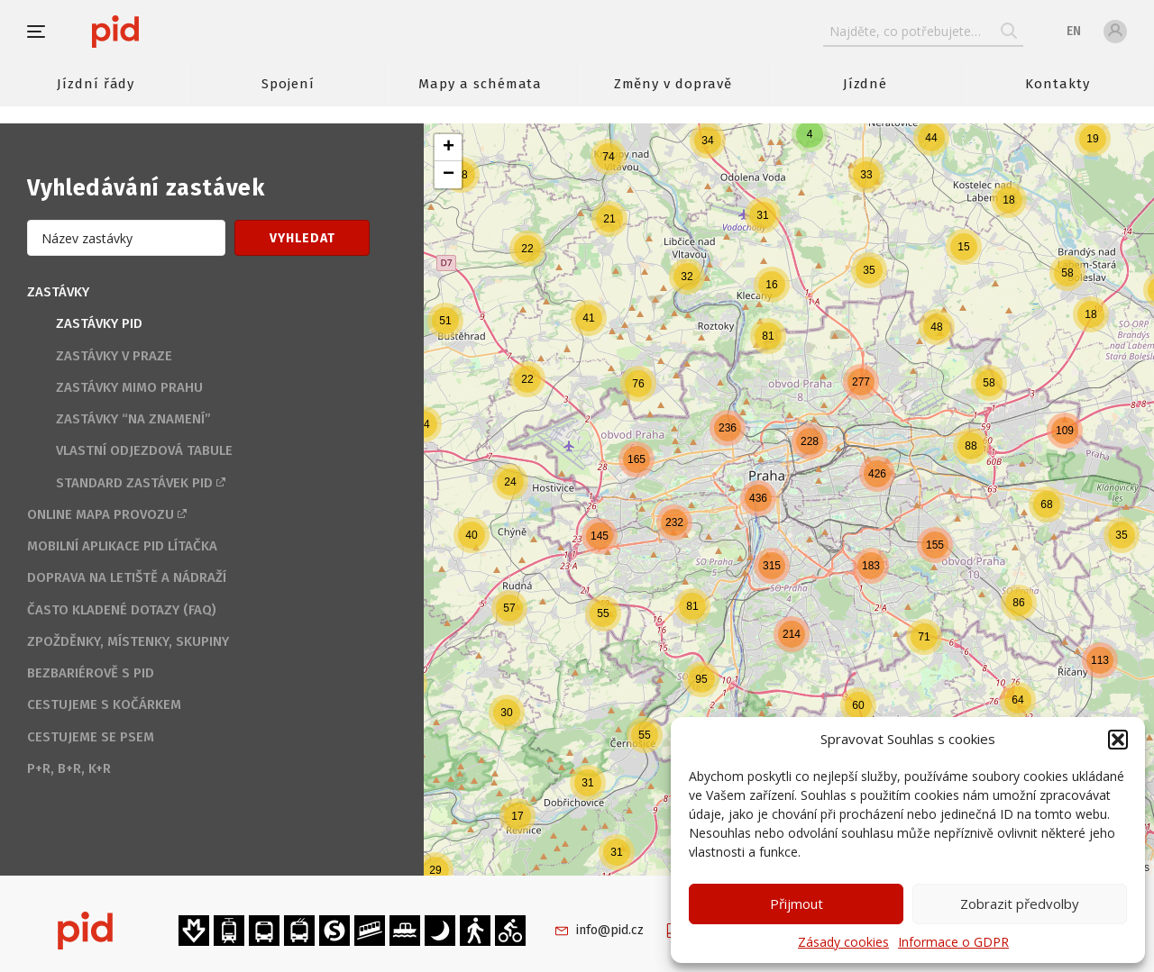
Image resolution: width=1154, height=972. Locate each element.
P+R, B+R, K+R (69, 768)
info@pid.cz (610, 930)
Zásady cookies (843, 941)
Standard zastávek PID (134, 483)
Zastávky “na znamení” (133, 419)
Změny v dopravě (673, 84)
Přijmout (796, 904)
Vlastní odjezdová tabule (144, 450)
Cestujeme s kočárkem (104, 704)
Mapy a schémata (480, 84)
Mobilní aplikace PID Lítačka (122, 546)
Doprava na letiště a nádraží (126, 577)
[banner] (169, 31)
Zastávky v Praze (114, 356)
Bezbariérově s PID (90, 673)
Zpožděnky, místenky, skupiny (128, 641)
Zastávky (58, 292)
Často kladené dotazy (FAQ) (121, 610)
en (1074, 31)
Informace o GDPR (953, 941)
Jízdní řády (95, 84)
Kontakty (1057, 84)
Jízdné (865, 84)
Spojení (288, 84)
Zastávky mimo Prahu (129, 387)
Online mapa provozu (100, 514)
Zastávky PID (99, 323)
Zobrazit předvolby (1019, 904)
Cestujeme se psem (90, 737)
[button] (1118, 740)
